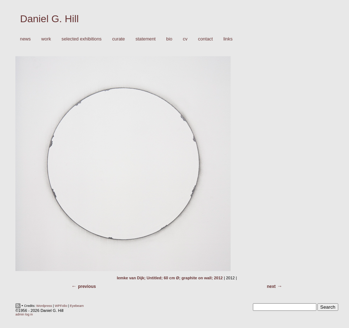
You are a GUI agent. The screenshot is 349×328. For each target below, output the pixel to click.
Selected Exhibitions (82, 39)
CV (185, 39)
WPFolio (61, 306)
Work (44, 39)
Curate (118, 39)
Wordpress (44, 306)
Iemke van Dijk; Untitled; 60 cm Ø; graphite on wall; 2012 (170, 278)
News (25, 39)
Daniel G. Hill (49, 18)
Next (271, 286)
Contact (205, 39)
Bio (169, 39)
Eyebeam (77, 306)
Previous (87, 286)
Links (228, 39)
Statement (146, 39)
